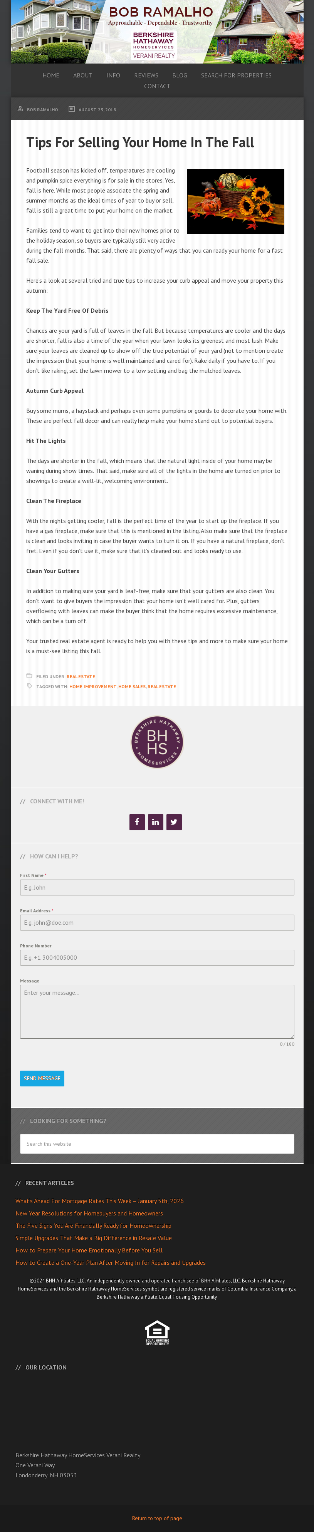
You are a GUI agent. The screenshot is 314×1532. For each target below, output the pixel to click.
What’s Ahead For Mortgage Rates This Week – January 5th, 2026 (99, 1201)
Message (29, 981)
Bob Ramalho (157, 32)
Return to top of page (157, 1518)
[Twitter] (174, 822)
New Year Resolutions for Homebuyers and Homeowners (89, 1213)
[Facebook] (137, 822)
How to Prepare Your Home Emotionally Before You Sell (89, 1250)
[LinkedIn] (155, 822)
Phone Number (36, 946)
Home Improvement (92, 686)
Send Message (42, 1078)
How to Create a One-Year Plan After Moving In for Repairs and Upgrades (110, 1262)
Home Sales (132, 686)
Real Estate (81, 676)
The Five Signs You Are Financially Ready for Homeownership (93, 1225)
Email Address (37, 911)
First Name (33, 875)
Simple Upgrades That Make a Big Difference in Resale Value (93, 1238)
